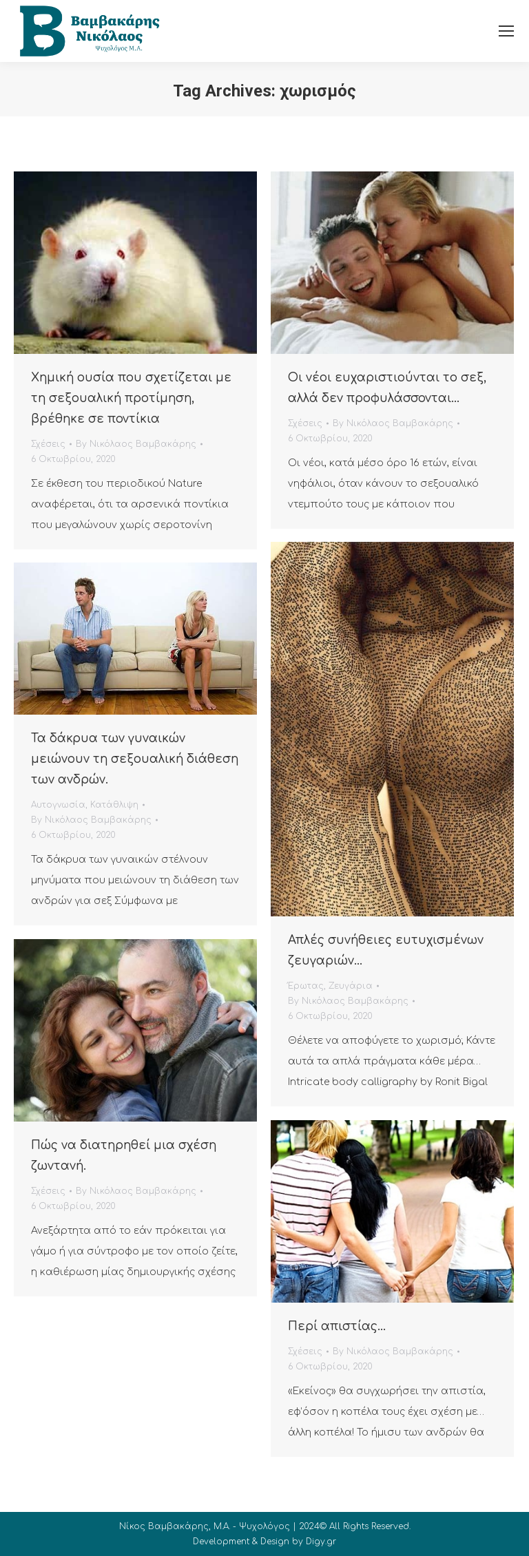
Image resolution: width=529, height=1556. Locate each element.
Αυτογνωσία (58, 805)
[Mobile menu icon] (506, 31)
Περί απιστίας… (337, 1326)
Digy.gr (321, 1541)
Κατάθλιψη (114, 805)
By (136, 444)
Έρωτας (306, 986)
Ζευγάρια (351, 986)
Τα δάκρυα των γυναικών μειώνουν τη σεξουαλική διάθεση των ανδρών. (134, 759)
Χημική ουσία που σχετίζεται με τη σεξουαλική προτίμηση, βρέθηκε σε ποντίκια (131, 398)
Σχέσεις (48, 444)
